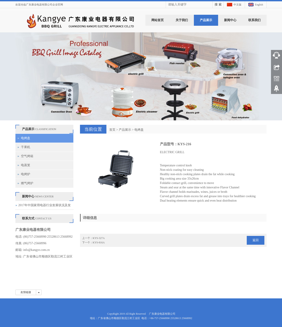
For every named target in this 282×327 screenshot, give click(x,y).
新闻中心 (230, 20)
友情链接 (26, 292)
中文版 (237, 4)
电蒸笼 (25, 165)
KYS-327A (99, 238)
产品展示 (206, 20)
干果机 (25, 147)
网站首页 (157, 20)
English (259, 4)
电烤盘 (139, 129)
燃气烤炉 (27, 183)
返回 (255, 240)
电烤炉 (25, 174)
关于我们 (182, 20)
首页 (112, 129)
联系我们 (254, 20)
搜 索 (218, 4)
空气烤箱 (27, 156)
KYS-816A (99, 242)
